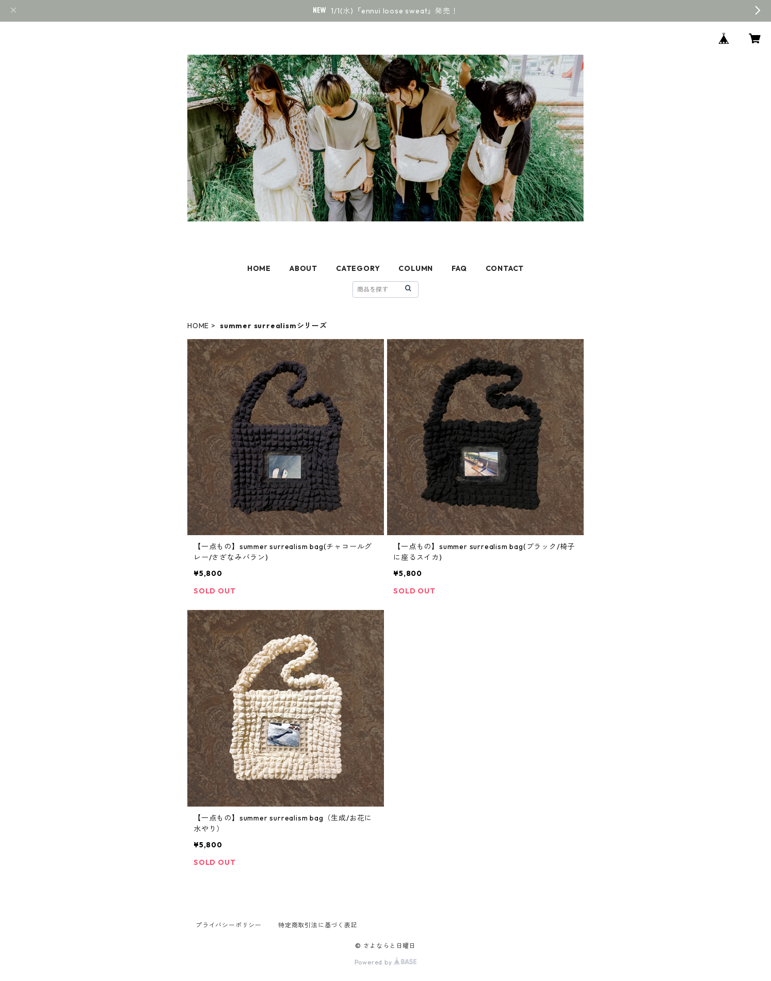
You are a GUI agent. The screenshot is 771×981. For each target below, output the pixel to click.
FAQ (459, 268)
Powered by (386, 962)
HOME (259, 268)
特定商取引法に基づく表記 (318, 925)
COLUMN (415, 268)
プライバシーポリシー (229, 925)
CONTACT (505, 268)
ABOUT (303, 268)
